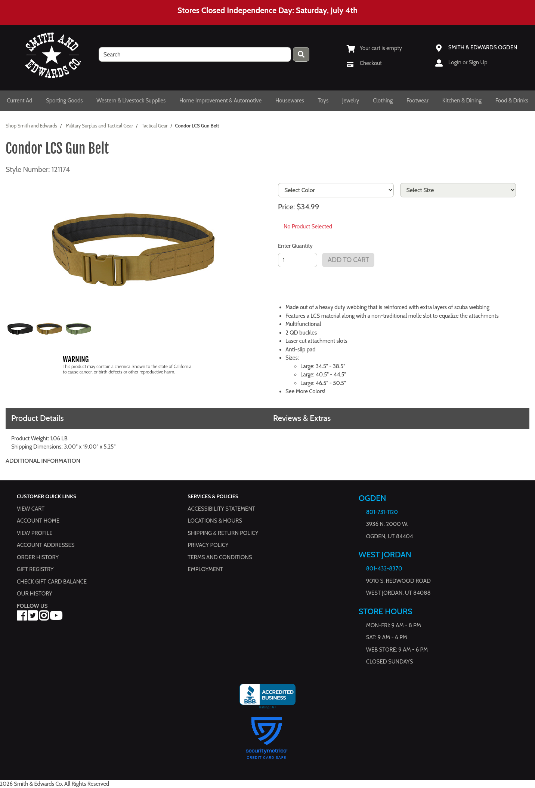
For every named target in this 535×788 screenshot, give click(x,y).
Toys (323, 100)
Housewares (289, 100)
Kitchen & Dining (462, 100)
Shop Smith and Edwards (31, 126)
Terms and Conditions (220, 557)
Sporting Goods (64, 100)
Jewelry (350, 100)
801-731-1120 (382, 512)
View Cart (30, 508)
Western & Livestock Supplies (131, 100)
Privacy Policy (208, 545)
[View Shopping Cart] (374, 48)
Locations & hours (215, 520)
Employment (205, 569)
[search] (195, 54)
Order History (38, 557)
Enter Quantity (295, 246)
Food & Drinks (511, 100)
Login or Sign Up (468, 62)
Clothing (383, 100)
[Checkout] (364, 63)
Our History (34, 593)
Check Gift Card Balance (52, 581)
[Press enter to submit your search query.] (301, 54)
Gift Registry (35, 569)
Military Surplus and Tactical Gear (99, 126)
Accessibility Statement (221, 508)
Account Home (38, 520)
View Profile (35, 533)
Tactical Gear (154, 126)
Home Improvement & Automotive (220, 100)
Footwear (417, 100)
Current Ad (19, 100)
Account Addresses (45, 545)
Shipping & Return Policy (223, 533)
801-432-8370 (384, 568)
